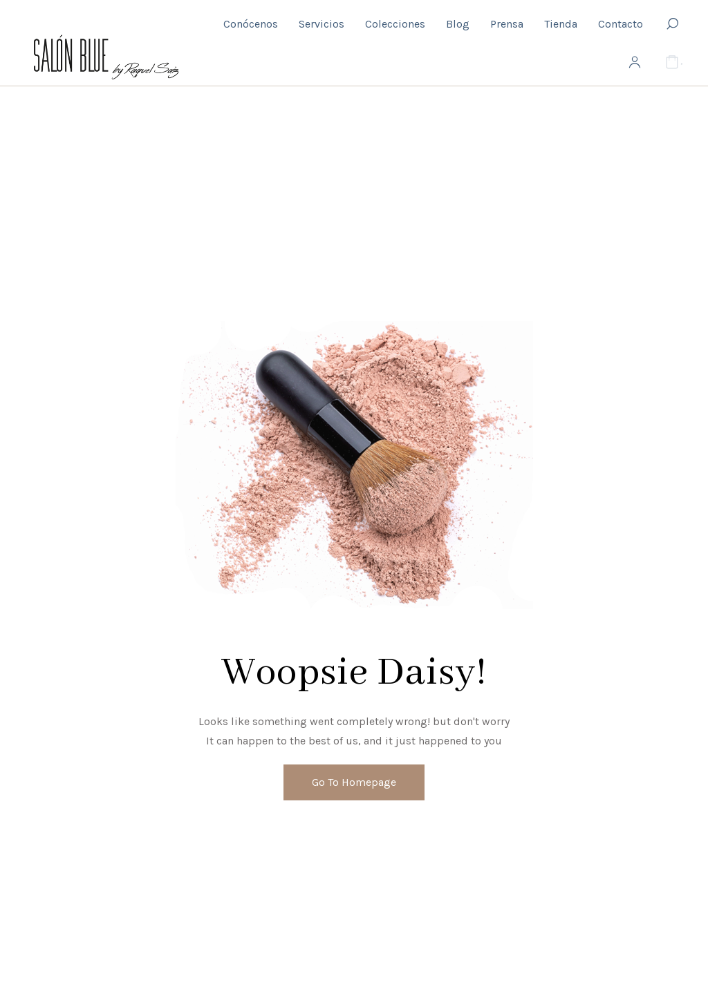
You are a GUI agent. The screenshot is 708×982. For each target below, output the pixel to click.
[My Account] (634, 63)
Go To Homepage (354, 782)
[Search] (672, 24)
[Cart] (672, 63)
